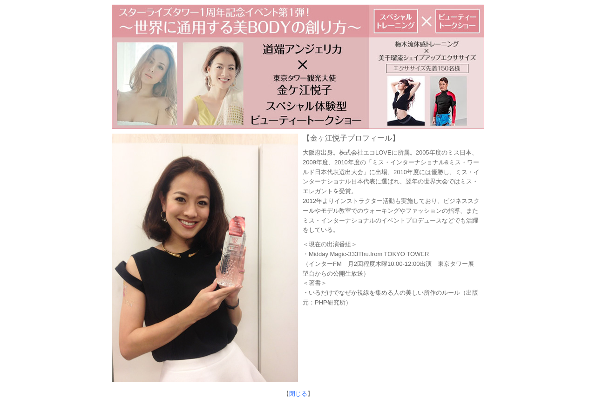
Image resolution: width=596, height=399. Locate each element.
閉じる (298, 393)
